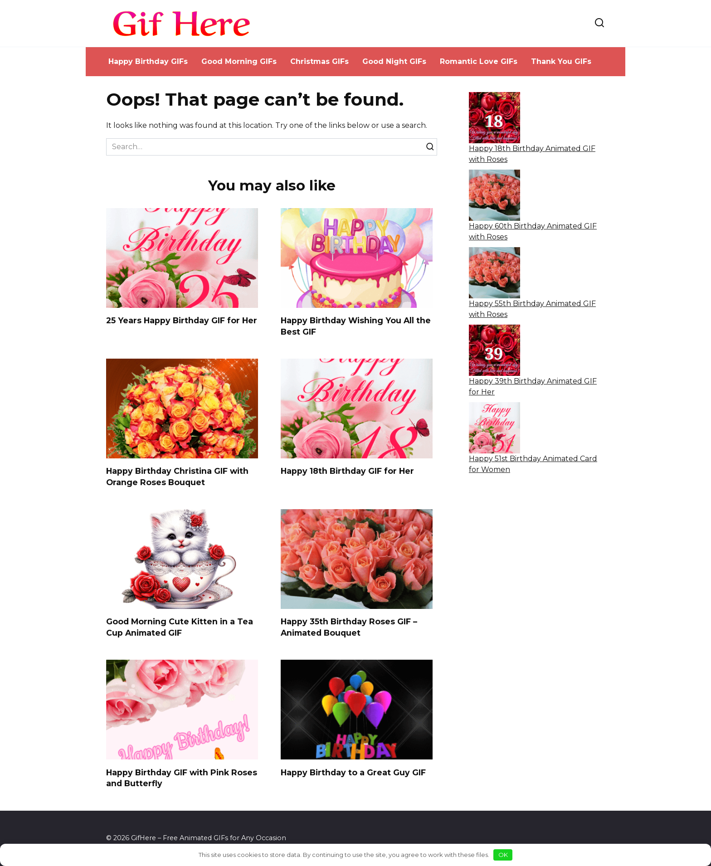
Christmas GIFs (319, 61)
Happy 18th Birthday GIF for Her (347, 471)
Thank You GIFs (561, 61)
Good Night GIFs (394, 61)
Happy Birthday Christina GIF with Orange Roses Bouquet (177, 476)
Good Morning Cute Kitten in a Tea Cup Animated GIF (179, 627)
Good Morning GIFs (239, 61)
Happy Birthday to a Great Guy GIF (353, 772)
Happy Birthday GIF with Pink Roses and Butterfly (181, 778)
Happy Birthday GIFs (148, 61)
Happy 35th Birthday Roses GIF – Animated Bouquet (349, 627)
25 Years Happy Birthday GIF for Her (181, 320)
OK (503, 854)
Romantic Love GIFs (478, 61)
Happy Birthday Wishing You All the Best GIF (356, 326)
